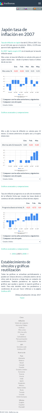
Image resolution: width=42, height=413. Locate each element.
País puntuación (21, 339)
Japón (21, 381)
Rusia (22, 390)
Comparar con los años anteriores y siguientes (21, 99)
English (20, 9)
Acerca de (21, 352)
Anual (22, 334)
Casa (21, 317)
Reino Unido (21, 388)
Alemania (21, 358)
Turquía (21, 392)
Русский (28, 9)
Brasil (22, 363)
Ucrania (21, 394)
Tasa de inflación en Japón (10, 43)
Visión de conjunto (21, 323)
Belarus (21, 360)
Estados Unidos (21, 369)
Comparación (21, 341)
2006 (14, 254)
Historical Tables (21, 325)
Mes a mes (22, 330)
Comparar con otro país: (12, 102)
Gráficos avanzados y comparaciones (15, 112)
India (21, 379)
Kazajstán (21, 383)
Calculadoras (21, 337)
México (21, 385)
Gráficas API (21, 349)
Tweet (22, 298)
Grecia (21, 376)
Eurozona (21, 372)
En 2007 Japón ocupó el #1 (11, 51)
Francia (21, 374)
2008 (24, 254)
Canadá (21, 365)
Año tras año (22, 332)
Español (37, 9)
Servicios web (21, 347)
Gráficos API (6, 291)
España (21, 367)
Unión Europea (21, 397)
